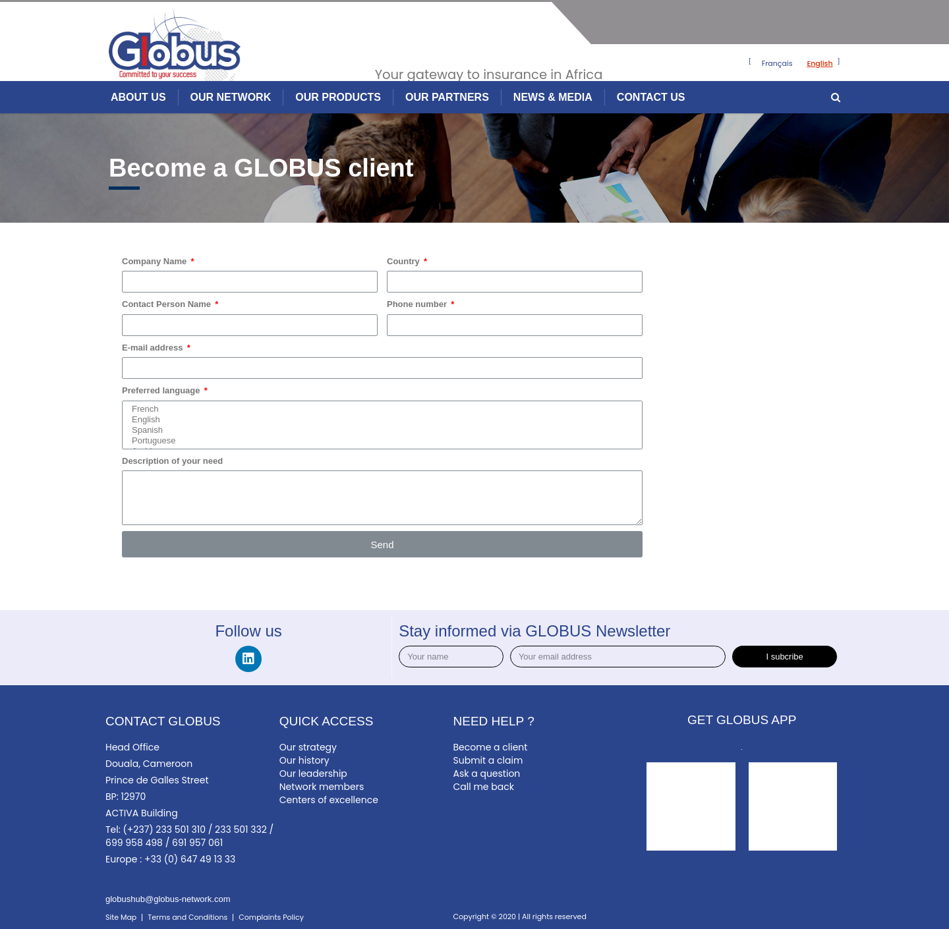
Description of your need (172, 461)
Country (404, 261)
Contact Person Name (168, 304)
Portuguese (379, 441)
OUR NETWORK (231, 97)
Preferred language (162, 390)
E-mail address (153, 347)
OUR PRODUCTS (338, 97)
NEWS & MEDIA (552, 97)
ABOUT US (138, 97)
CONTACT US (651, 97)
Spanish (379, 430)
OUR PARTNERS (447, 97)
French (379, 409)
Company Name (155, 261)
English (379, 419)
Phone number (418, 304)
